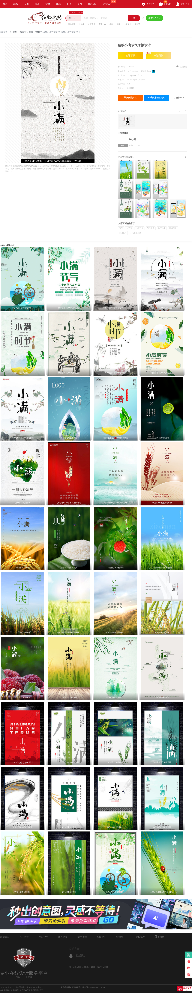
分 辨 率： (122, 75)
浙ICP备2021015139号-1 (31, 987)
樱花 (118, 24)
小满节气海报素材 (126, 157)
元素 (26, 4)
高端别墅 (172, 228)
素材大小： (122, 88)
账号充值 (63, 937)
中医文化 (127, 24)
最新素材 (5, 937)
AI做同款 (154, 54)
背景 (47, 4)
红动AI (108, 2)
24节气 (129, 228)
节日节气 (38, 32)
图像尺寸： (122, 80)
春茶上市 (102, 24)
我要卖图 (189, 955)
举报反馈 (183, 67)
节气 (121, 228)
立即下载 (130, 55)
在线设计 (93, 4)
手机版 (160, 936)
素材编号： (122, 67)
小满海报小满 (135, 233)
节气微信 (150, 228)
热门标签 (24, 937)
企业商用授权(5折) (156, 97)
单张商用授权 (130, 97)
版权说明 (140, 937)
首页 (5, 4)
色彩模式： (122, 84)
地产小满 (161, 228)
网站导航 (43, 937)
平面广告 (23, 32)
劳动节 (137, 24)
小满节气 (139, 228)
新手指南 (82, 937)
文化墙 (81, 24)
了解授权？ (179, 97)
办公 (69, 4)
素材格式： (122, 71)
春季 (111, 24)
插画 (37, 4)
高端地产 (122, 233)
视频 (58, 4)
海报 (31, 32)
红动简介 (121, 937)
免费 (79, 4)
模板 (15, 4)
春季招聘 (71, 24)
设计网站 (13, 32)
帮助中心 (101, 937)
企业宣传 (91, 24)
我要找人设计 (154, 18)
